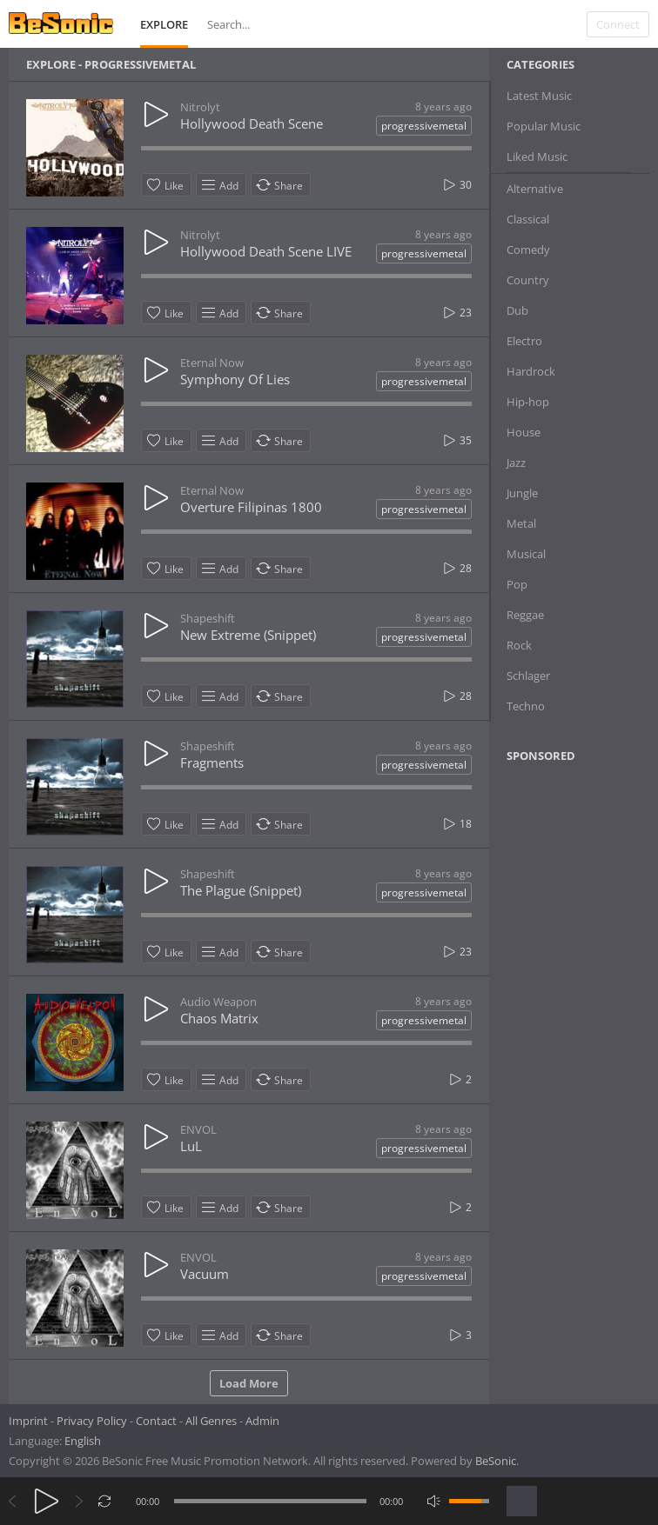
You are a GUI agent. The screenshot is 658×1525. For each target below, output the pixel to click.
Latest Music (539, 95)
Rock (519, 645)
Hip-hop (528, 402)
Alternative (535, 188)
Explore (164, 24)
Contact (156, 1420)
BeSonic (495, 1460)
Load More (249, 1383)
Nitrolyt (200, 107)
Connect (618, 24)
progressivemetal (424, 125)
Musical (526, 554)
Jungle (522, 493)
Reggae (525, 615)
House (523, 432)
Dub (517, 310)
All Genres (211, 1420)
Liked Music (537, 156)
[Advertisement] (581, 1048)
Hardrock (531, 371)
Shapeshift (207, 618)
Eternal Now (212, 362)
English (82, 1440)
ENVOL (198, 1129)
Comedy (528, 249)
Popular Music (544, 126)
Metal (521, 523)
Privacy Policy (92, 1420)
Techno (526, 706)
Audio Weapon (218, 1001)
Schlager (528, 675)
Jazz (516, 462)
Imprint (28, 1420)
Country (528, 280)
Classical (528, 219)
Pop (517, 584)
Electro (524, 341)
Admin (262, 1420)
